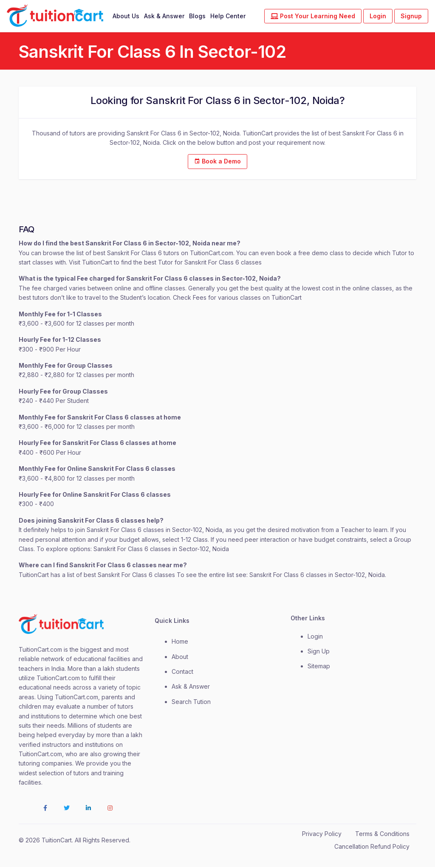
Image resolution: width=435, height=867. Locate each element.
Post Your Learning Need (313, 16)
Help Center (228, 16)
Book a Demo (217, 161)
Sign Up (319, 651)
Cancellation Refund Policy (372, 846)
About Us (126, 16)
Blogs (197, 16)
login (315, 636)
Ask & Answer (164, 16)
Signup (411, 16)
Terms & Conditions (382, 833)
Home (180, 641)
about (180, 656)
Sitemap (319, 666)
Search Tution (191, 701)
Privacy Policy (322, 833)
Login (378, 16)
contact (182, 671)
